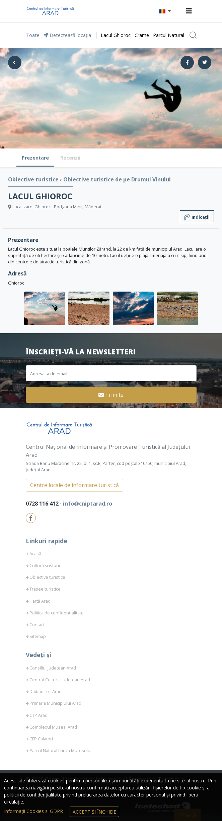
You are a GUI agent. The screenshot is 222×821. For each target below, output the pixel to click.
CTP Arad (38, 715)
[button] (165, 11)
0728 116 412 (43, 503)
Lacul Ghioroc (116, 35)
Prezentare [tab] (35, 158)
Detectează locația (67, 35)
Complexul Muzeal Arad (53, 727)
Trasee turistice (45, 589)
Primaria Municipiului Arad (55, 703)
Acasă (35, 554)
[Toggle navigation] (188, 11)
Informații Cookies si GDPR (34, 811)
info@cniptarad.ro (87, 503)
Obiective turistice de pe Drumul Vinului (117, 179)
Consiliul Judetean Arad (52, 668)
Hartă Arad (40, 601)
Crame (142, 35)
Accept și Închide (94, 812)
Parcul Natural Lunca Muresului (60, 750)
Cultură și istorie (45, 565)
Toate (33, 35)
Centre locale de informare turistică (74, 485)
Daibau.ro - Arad (45, 691)
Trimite (111, 394)
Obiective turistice (34, 179)
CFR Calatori (41, 739)
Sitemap (37, 636)
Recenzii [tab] (70, 158)
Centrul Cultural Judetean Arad (59, 680)
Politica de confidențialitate (56, 613)
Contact (37, 624)
